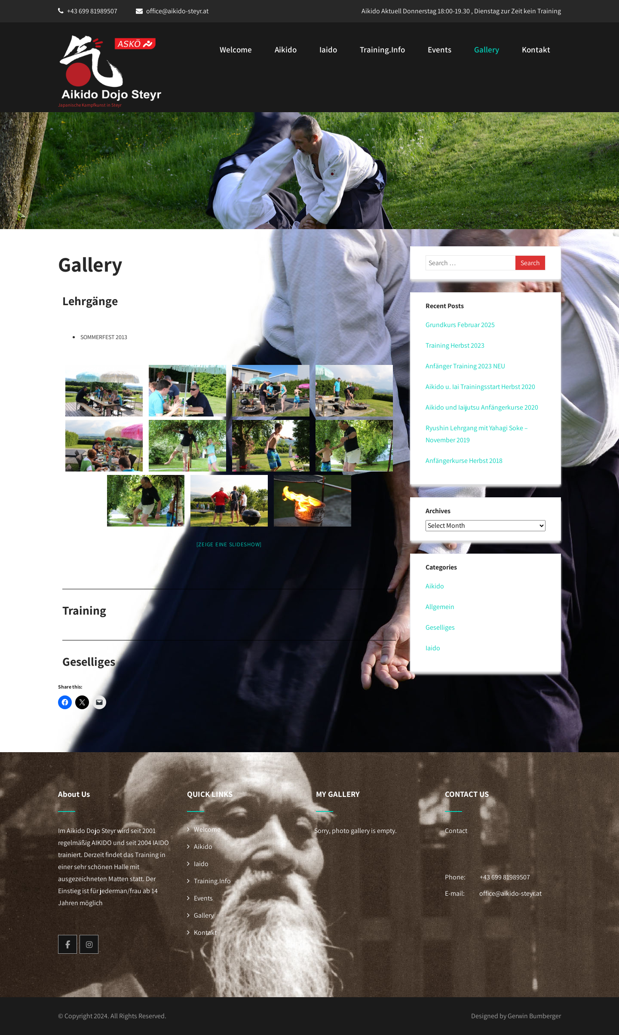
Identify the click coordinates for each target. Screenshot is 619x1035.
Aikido (286, 49)
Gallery (486, 49)
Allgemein (440, 606)
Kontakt (536, 49)
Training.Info (382, 49)
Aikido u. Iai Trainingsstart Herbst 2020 (480, 386)
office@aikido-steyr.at (177, 10)
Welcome (236, 49)
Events (439, 49)
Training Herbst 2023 (455, 345)
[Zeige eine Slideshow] (229, 544)
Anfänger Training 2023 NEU (465, 366)
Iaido (328, 49)
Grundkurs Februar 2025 (460, 324)
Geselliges (440, 627)
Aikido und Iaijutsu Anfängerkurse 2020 (482, 407)
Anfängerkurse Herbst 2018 (464, 460)
